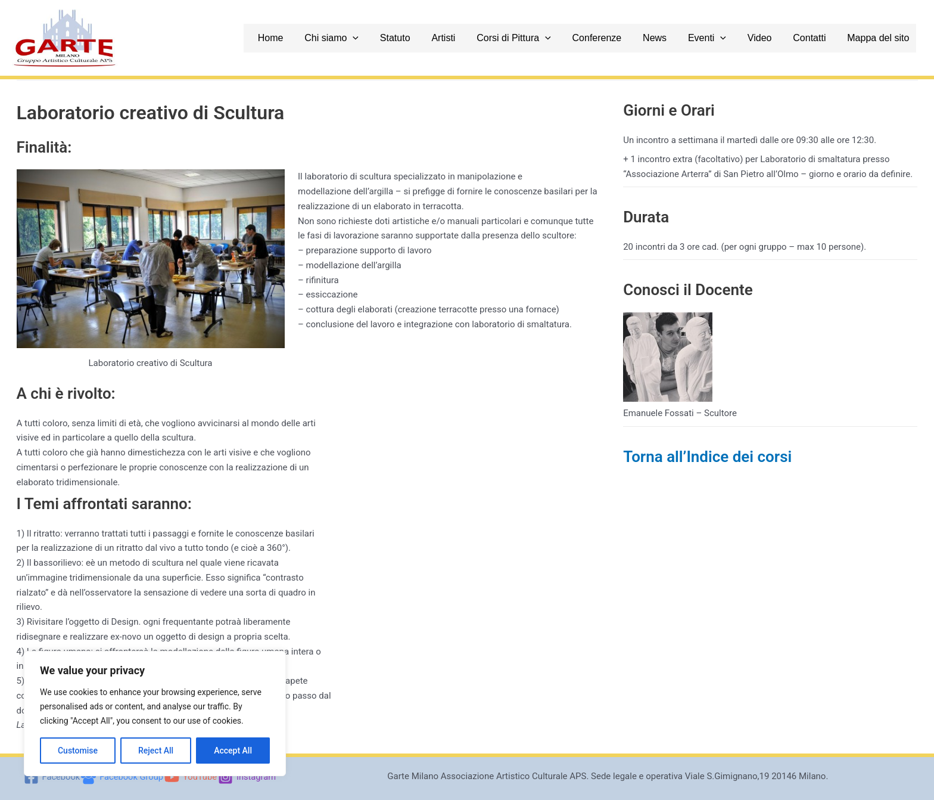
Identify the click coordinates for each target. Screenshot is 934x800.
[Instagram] (249, 777)
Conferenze (621, 38)
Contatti (820, 38)
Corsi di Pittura (542, 38)
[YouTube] (191, 777)
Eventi (724, 38)
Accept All (233, 750)
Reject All (155, 750)
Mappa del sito (885, 38)
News (675, 38)
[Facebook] (50, 777)
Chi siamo (370, 38)
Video (773, 38)
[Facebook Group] (121, 777)
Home (312, 38)
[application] (391, 38)
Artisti (475, 38)
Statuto (430, 38)
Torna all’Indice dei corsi (707, 457)
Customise (78, 750)
